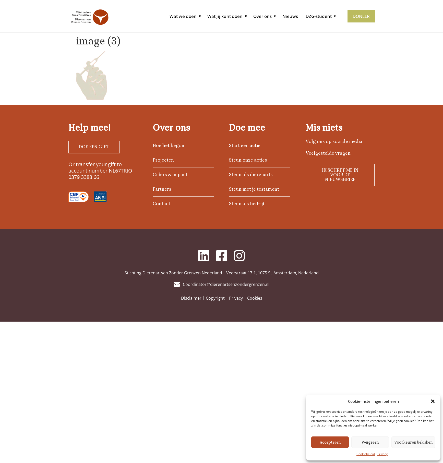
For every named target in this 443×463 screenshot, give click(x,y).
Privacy (382, 454)
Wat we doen (183, 16)
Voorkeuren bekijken (413, 442)
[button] (432, 401)
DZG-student (319, 16)
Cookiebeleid (365, 454)
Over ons (262, 16)
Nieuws (290, 16)
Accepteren (330, 442)
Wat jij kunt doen (225, 16)
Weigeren (370, 442)
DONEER (361, 16)
